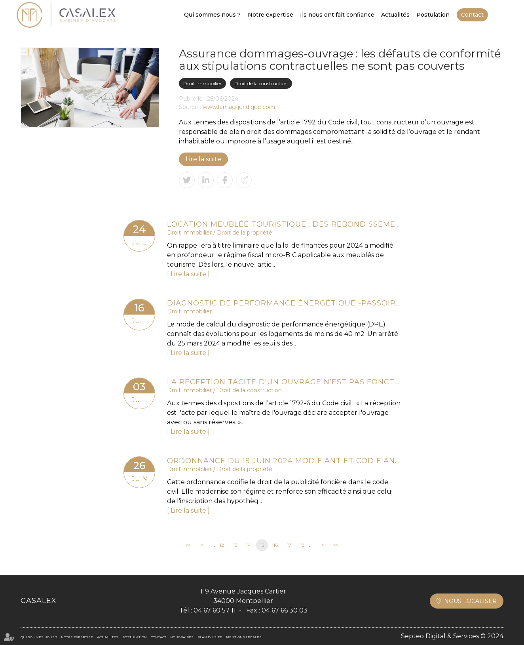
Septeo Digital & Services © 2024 (452, 636)
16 (275, 545)
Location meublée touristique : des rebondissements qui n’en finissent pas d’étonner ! (284, 224)
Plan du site (209, 637)
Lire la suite (203, 159)
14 (248, 545)
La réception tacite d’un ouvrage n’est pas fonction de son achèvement (284, 382)
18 (302, 545)
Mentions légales (244, 637)
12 (222, 545)
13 (235, 545)
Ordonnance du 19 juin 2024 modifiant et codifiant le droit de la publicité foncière (284, 460)
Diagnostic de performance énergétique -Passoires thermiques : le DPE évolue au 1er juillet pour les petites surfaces (284, 303)
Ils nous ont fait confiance (337, 14)
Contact (472, 14)
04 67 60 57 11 (215, 610)
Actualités (395, 14)
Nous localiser (470, 601)
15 (262, 545)
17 (289, 545)
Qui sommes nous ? (212, 14)
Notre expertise (270, 14)
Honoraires (182, 637)
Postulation (433, 14)
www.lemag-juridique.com (239, 107)
